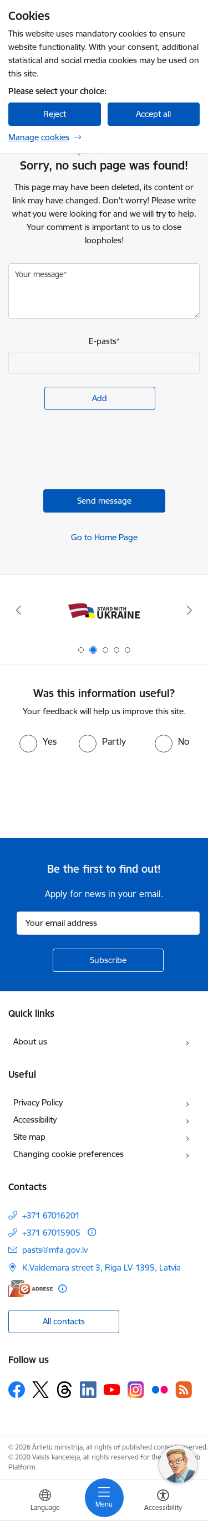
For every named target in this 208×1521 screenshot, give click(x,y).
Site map (29, 1136)
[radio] (38, 741)
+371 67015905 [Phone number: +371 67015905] (51, 1232)
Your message (39, 274)
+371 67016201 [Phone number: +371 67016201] (51, 1215)
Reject (54, 114)
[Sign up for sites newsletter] (108, 960)
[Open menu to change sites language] (45, 1501)
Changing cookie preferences (68, 1154)
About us (30, 1041)
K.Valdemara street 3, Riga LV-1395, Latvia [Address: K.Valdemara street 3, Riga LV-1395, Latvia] (101, 1267)
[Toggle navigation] (104, 1497)
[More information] (92, 1232)
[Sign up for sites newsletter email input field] (108, 923)
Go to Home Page (104, 537)
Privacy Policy (38, 1102)
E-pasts (102, 341)
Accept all (153, 114)
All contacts (64, 1321)
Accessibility (35, 1119)
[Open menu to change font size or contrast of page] (163, 1501)
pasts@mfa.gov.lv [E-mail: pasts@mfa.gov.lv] (55, 1250)
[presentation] (92, 451)
